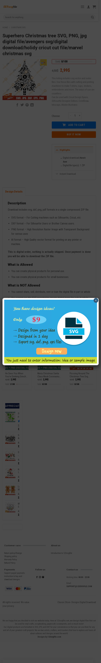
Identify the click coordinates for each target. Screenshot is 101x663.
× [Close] (96, 300)
